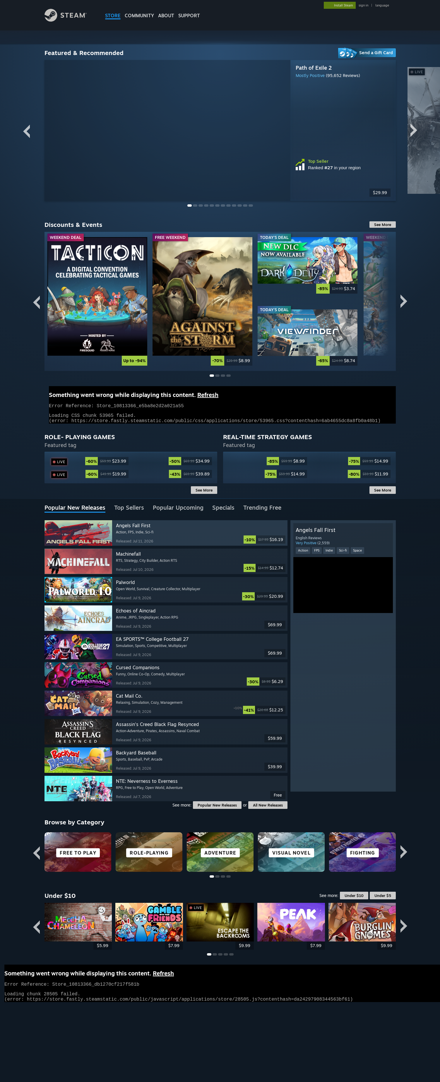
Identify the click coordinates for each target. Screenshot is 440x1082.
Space (357, 644)
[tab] (74, 601)
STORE (113, 15)
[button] (165, 626)
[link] (100, 301)
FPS (316, 644)
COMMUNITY (139, 15)
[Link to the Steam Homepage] (65, 20)
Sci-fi (343, 644)
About (166, 15)
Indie (329, 644)
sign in (363, 5)
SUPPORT (189, 15)
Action (303, 644)
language (382, 5)
